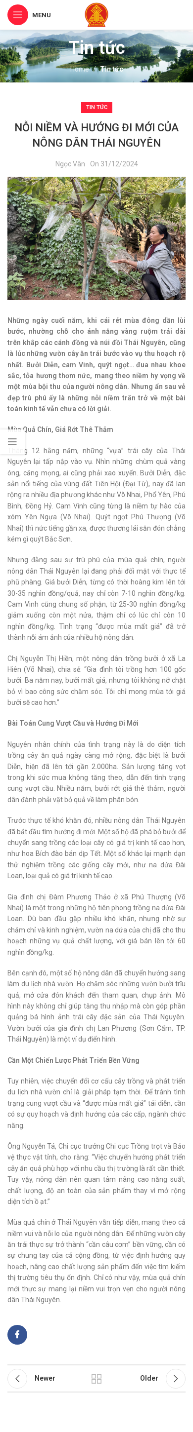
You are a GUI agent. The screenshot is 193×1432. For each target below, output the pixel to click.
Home (79, 69)
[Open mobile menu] (29, 15)
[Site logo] (96, 14)
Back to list (96, 1379)
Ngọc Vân (70, 164)
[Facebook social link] (17, 1335)
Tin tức (111, 69)
